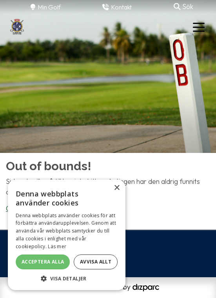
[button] (67, 278)
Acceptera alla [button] (43, 261)
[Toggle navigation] (199, 27)
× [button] (117, 188)
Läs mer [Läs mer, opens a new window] (57, 246)
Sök (183, 6)
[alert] (66, 235)
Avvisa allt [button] (95, 261)
